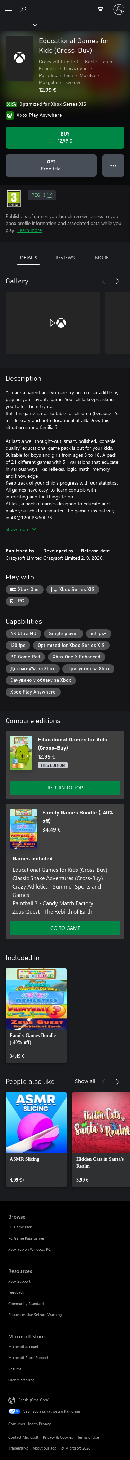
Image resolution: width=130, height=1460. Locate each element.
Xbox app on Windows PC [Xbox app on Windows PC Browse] (29, 1249)
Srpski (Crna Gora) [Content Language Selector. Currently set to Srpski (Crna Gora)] (34, 1399)
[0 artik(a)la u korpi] (102, 9)
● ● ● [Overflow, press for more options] (113, 165)
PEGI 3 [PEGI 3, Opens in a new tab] (41, 195)
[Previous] (104, 281)
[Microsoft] (65, 5)
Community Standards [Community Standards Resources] (26, 1303)
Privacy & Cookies (58, 1437)
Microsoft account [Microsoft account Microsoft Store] (23, 1346)
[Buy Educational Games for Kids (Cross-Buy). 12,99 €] (65, 138)
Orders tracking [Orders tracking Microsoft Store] (21, 1380)
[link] (36, 1015)
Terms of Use (88, 1437)
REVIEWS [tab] (65, 257)
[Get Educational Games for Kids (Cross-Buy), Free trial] (51, 165)
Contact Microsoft (23, 1437)
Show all (85, 1081)
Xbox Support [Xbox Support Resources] (19, 1281)
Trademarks (18, 1448)
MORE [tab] (102, 257)
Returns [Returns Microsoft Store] (14, 1368)
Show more (21, 529)
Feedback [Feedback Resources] (16, 1292)
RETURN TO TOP (65, 787)
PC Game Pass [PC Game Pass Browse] (20, 1227)
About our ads (44, 1448)
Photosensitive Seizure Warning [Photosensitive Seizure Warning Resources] (35, 1314)
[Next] (117, 281)
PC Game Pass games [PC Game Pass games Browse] (26, 1238)
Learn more (29, 230)
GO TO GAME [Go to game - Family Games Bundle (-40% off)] (65, 928)
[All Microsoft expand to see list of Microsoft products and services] (8, 9)
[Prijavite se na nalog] (119, 9)
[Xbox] (18, 25)
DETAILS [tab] (28, 257)
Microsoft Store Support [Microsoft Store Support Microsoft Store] (28, 1357)
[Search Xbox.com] (24, 9)
